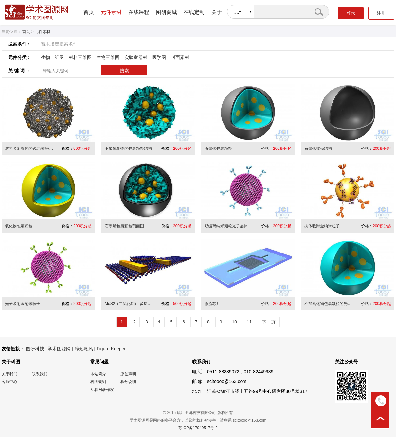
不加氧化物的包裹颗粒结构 (128, 148)
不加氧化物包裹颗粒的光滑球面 (331, 303)
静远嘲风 (84, 348)
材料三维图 (80, 57)
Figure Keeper (111, 348)
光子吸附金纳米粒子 (22, 303)
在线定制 (194, 12)
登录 (350, 13)
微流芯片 (212, 303)
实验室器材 (135, 57)
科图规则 (98, 381)
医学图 (159, 57)
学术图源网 (59, 348)
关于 (216, 12)
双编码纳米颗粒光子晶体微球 (230, 226)
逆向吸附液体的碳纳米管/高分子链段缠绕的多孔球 (48, 148)
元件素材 (111, 12)
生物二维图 (52, 57)
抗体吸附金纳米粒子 (322, 226)
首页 (88, 12)
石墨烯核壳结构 (318, 148)
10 (234, 321)
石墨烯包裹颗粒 (218, 148)
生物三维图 (108, 57)
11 (249, 321)
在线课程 (138, 12)
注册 (381, 13)
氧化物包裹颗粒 (18, 226)
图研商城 (166, 12)
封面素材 (180, 57)
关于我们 (9, 374)
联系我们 (39, 374)
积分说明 (128, 381)
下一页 (269, 321)
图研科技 (35, 348)
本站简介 (98, 374)
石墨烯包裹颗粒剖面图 (124, 226)
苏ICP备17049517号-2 (198, 428)
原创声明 (128, 374)
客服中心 (9, 381)
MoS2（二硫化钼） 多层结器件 (132, 303)
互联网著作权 (102, 389)
